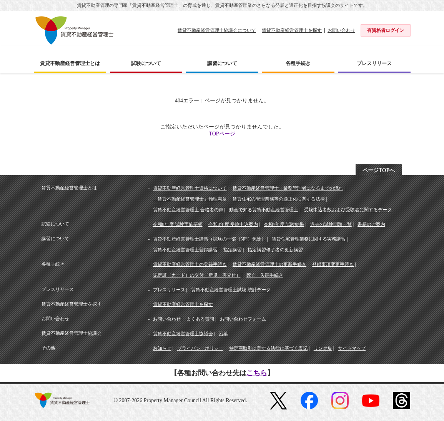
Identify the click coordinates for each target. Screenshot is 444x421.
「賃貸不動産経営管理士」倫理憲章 (190, 199)
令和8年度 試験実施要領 (178, 224)
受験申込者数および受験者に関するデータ (348, 209)
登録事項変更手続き (333, 264)
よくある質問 (200, 319)
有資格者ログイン (385, 30)
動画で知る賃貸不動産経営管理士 (263, 209)
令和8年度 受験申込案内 (233, 224)
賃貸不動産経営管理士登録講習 (185, 249)
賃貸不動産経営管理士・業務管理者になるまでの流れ (288, 188)
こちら (256, 373)
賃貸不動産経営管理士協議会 (183, 333)
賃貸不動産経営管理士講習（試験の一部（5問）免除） (209, 239)
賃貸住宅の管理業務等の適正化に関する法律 (279, 199)
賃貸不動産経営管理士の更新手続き (269, 264)
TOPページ (222, 134)
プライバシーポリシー (200, 348)
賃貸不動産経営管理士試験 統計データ (231, 289)
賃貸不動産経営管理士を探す (292, 30)
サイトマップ (352, 348)
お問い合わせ (341, 30)
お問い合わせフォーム (243, 319)
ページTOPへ (379, 170)
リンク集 (323, 348)
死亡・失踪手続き (264, 275)
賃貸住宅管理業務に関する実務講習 (309, 239)
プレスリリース (169, 289)
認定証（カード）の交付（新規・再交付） (197, 275)
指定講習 (232, 249)
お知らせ (162, 348)
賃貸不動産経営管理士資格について (190, 188)
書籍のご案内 (371, 224)
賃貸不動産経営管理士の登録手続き (190, 264)
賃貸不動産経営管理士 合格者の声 (188, 209)
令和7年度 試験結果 (284, 224)
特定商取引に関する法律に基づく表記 (268, 348)
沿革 (223, 333)
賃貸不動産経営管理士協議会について (217, 30)
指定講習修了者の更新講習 (275, 249)
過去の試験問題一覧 (331, 224)
